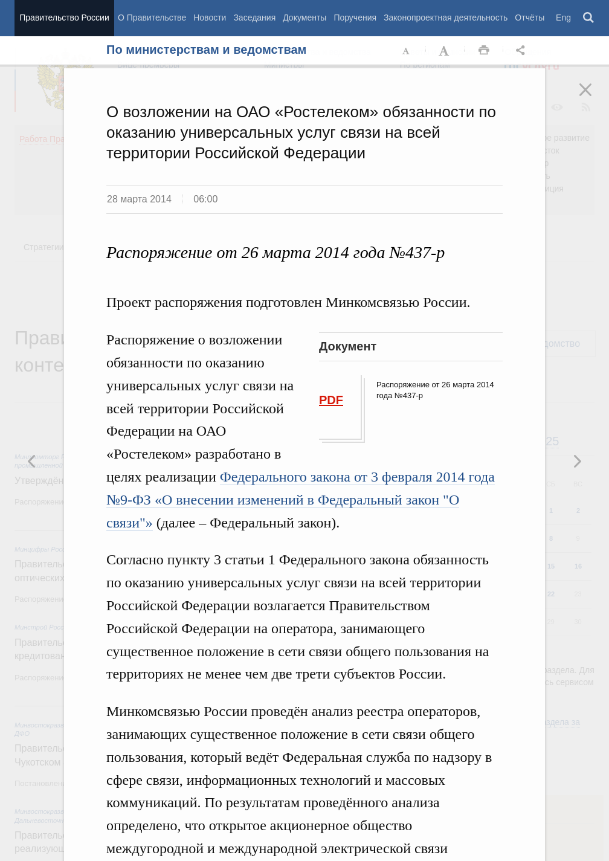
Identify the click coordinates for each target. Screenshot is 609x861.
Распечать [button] (483, 50)
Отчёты (529, 17)
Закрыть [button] (593, 97)
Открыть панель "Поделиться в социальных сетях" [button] (522, 50)
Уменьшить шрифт (406, 50)
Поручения (355, 17)
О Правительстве (152, 17)
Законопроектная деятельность (445, 17)
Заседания (254, 17)
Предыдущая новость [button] (577, 461)
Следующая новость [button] (32, 461)
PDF (331, 400)
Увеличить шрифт (445, 50)
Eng (563, 17)
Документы (304, 17)
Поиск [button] (589, 18)
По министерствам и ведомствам (206, 49)
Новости (209, 17)
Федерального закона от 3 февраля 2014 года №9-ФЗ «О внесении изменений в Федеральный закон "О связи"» (300, 499)
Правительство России (64, 17)
